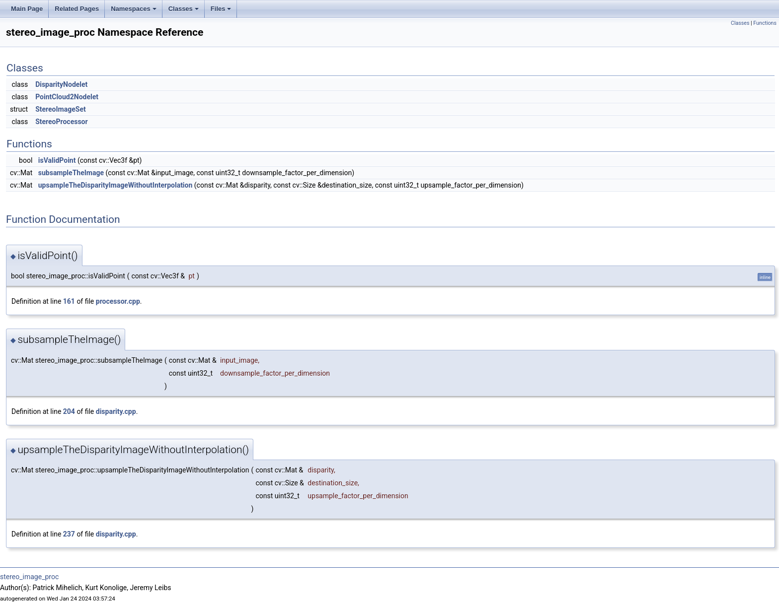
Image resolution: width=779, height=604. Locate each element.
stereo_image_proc (29, 577)
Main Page (27, 8)
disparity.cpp (116, 411)
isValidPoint (57, 160)
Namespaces (133, 8)
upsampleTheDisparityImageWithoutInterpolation (115, 185)
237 (69, 534)
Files (221, 8)
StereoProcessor (61, 122)
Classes (183, 8)
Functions (765, 23)
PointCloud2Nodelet (66, 97)
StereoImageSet (60, 109)
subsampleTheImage (71, 173)
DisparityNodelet (61, 84)
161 (69, 301)
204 (69, 411)
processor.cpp (118, 301)
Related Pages (77, 8)
